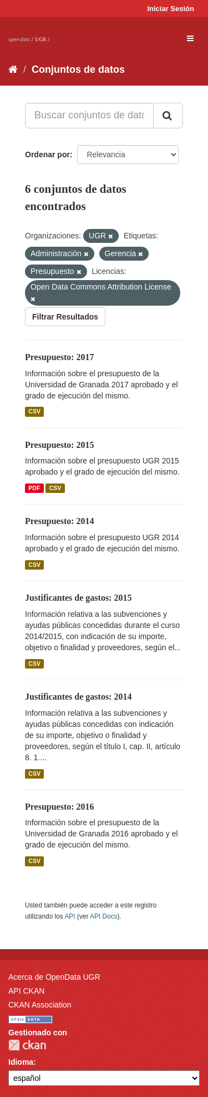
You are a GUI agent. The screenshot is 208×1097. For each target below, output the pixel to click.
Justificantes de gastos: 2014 (78, 696)
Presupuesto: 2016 (59, 806)
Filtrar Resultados (65, 316)
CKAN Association (40, 1004)
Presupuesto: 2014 (59, 521)
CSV (34, 411)
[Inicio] (13, 69)
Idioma (20, 1062)
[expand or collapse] (190, 38)
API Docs (104, 916)
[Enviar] (168, 115)
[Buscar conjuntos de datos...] (89, 115)
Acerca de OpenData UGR (54, 977)
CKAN (27, 1045)
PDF (34, 488)
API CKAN (26, 990)
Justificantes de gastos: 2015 (78, 597)
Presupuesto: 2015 (59, 445)
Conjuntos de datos (78, 69)
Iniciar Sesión (170, 8)
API (69, 916)
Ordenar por (47, 154)
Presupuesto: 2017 (59, 357)
